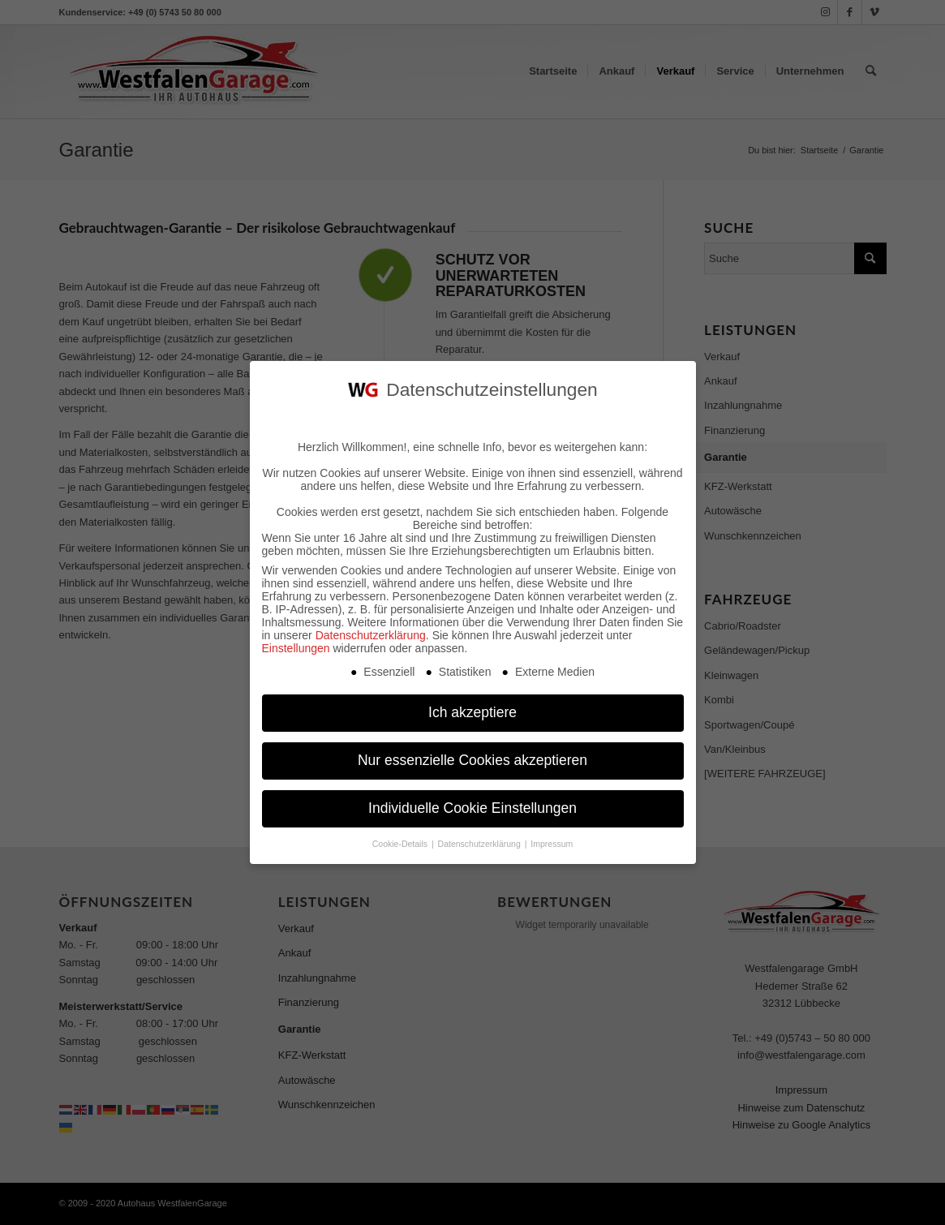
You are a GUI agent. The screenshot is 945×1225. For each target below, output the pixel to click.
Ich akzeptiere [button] (472, 710)
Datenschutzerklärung (371, 631)
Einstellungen (296, 644)
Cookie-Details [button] (401, 840)
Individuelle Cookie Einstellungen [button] (472, 805)
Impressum (551, 840)
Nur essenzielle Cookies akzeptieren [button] (472, 758)
